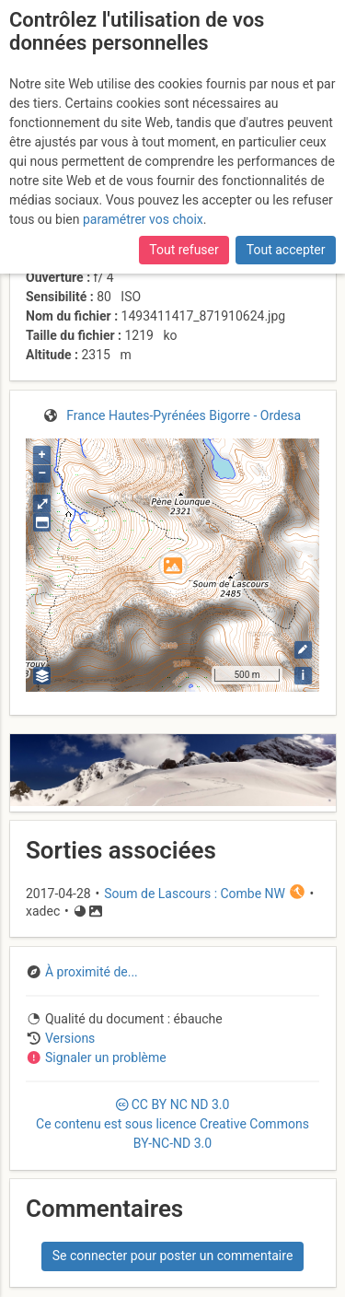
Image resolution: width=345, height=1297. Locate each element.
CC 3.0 (172, 1124)
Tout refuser (183, 249)
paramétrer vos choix (143, 219)
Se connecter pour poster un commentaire (172, 1255)
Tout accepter (286, 249)
